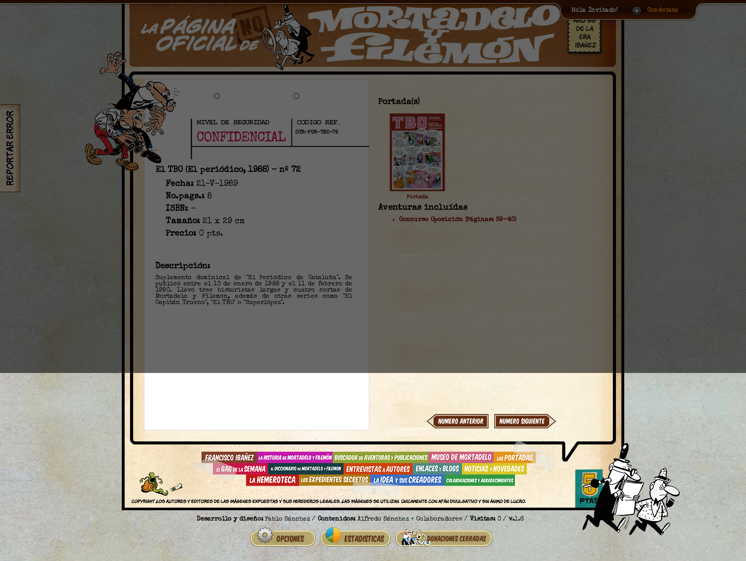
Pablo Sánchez (287, 519)
